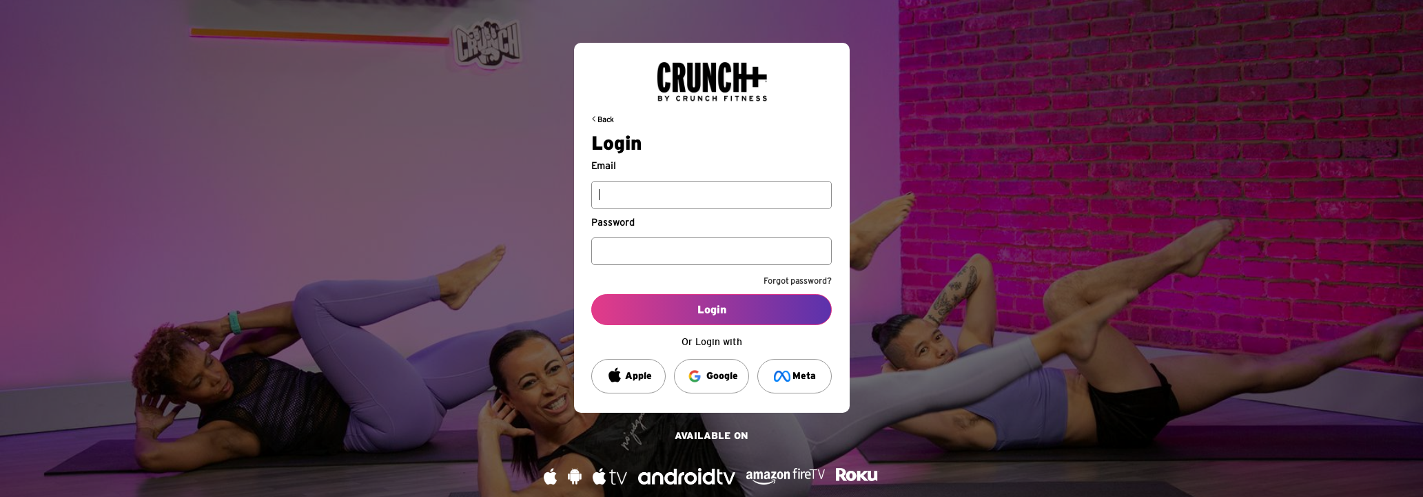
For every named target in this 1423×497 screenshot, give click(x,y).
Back (605, 120)
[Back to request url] (712, 76)
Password (613, 223)
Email (603, 166)
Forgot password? (798, 281)
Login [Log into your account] (711, 309)
